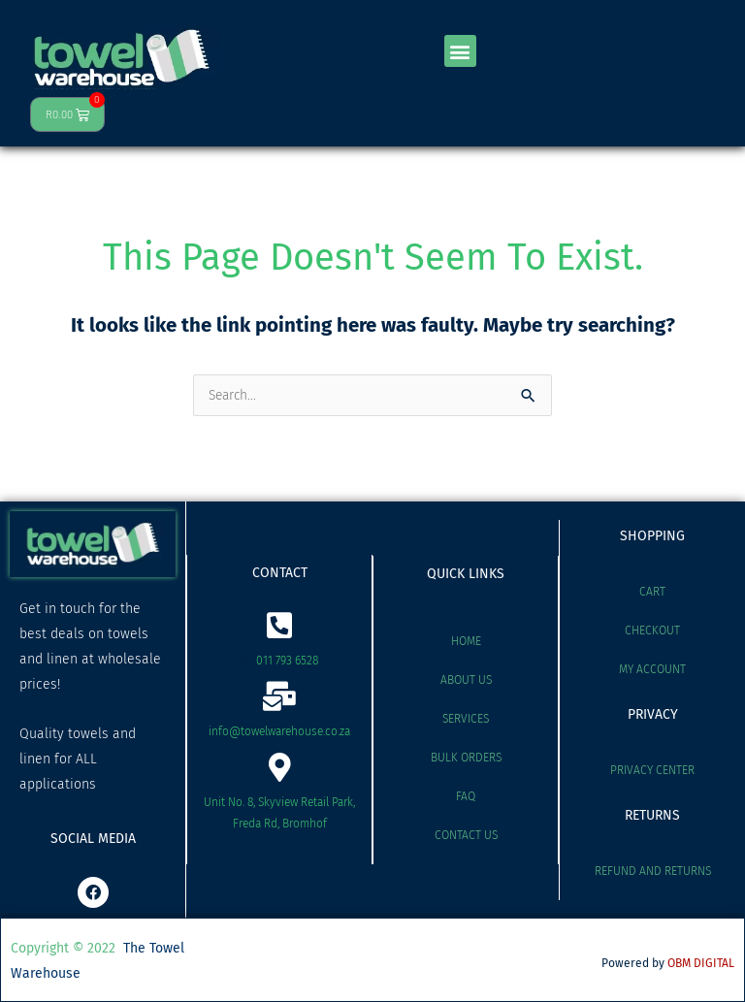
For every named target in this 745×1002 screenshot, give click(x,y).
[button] (460, 51)
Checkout (652, 630)
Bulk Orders (466, 757)
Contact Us (466, 835)
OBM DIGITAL (700, 963)
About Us (466, 680)
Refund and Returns (653, 871)
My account (652, 669)
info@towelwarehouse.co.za (279, 731)
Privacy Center (652, 770)
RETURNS (652, 815)
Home (466, 641)
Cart (652, 591)
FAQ (465, 796)
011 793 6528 (287, 660)
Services (465, 719)
